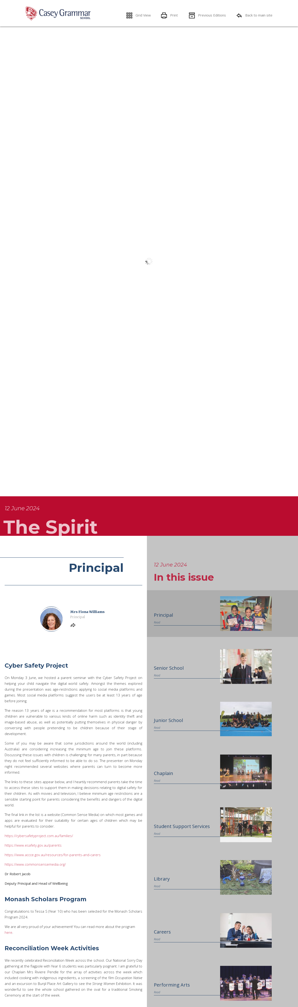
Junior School (168, 834)
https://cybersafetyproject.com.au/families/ (39, 949)
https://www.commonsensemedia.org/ (35, 978)
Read (157, 737)
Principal (163, 729)
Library (162, 993)
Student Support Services (182, 940)
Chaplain (163, 887)
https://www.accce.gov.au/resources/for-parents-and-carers (53, 969)
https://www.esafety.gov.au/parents (33, 959)
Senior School (169, 782)
